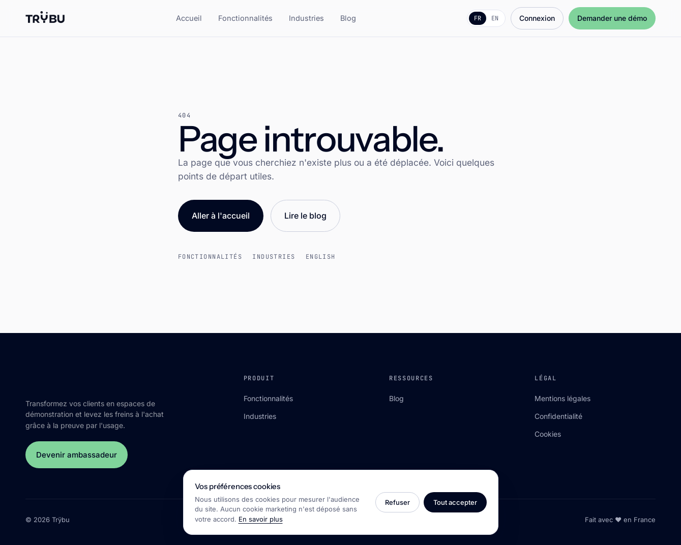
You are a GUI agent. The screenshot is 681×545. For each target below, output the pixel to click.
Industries (306, 18)
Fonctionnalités (245, 18)
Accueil (189, 18)
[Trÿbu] (45, 18)
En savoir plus (261, 519)
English (321, 257)
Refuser (397, 502)
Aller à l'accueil (221, 215)
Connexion (537, 18)
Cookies (548, 434)
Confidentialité (558, 416)
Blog (348, 18)
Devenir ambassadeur (76, 455)
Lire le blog (305, 215)
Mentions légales (562, 398)
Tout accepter (455, 502)
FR (477, 18)
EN (494, 18)
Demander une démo (612, 18)
